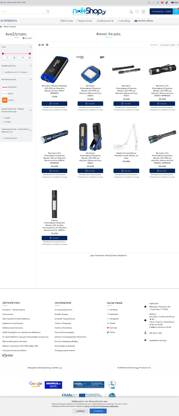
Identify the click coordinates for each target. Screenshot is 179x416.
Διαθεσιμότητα (8, 66)
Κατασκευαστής (9, 79)
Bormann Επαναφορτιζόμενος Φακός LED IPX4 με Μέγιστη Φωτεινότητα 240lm (90, 158)
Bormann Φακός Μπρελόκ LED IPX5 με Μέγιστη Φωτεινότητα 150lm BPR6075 (54, 89)
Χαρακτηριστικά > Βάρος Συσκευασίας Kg (13, 110)
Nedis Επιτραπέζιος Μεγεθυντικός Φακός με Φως (126, 155)
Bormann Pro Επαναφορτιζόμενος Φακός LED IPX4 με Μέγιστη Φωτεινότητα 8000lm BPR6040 (162, 158)
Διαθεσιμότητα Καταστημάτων (54, 107)
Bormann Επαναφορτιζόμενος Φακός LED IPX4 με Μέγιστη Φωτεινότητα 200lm (90, 91)
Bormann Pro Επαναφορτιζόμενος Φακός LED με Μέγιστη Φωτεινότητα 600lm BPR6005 (54, 158)
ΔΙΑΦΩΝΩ (80, 411)
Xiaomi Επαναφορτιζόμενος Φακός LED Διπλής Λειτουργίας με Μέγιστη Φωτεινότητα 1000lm (54, 225)
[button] (48, 11)
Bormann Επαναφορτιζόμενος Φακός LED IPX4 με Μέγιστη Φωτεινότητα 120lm (126, 91)
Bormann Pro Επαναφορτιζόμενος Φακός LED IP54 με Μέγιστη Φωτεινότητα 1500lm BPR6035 (162, 91)
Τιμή (4, 47)
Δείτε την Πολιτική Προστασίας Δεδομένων (101, 406)
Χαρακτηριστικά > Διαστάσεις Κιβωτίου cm (15, 130)
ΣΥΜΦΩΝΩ (98, 411)
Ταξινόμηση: (154, 45)
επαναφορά (28, 38)
